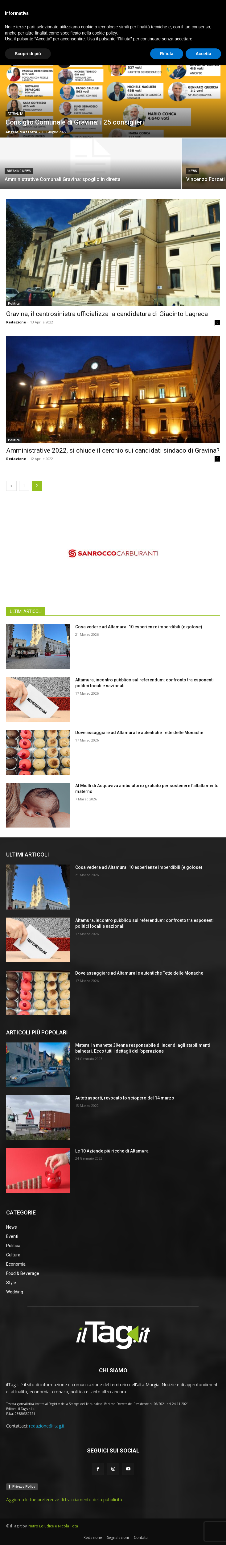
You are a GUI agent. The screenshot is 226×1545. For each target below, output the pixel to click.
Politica (14, 303)
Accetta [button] (203, 1533)
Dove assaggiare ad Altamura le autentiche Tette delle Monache (139, 732)
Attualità (15, 113)
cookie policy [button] (104, 1512)
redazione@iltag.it (46, 1426)
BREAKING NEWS (19, 171)
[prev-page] (11, 486)
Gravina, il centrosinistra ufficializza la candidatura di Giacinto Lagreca (107, 314)
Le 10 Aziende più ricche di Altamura (112, 1150)
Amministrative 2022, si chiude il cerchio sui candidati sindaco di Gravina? (113, 450)
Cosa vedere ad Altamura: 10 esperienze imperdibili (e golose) (138, 626)
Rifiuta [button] (167, 1533)
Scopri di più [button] (28, 1533)
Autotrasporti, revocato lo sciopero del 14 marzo (124, 1097)
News (192, 171)
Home (11, 33)
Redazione (16, 322)
